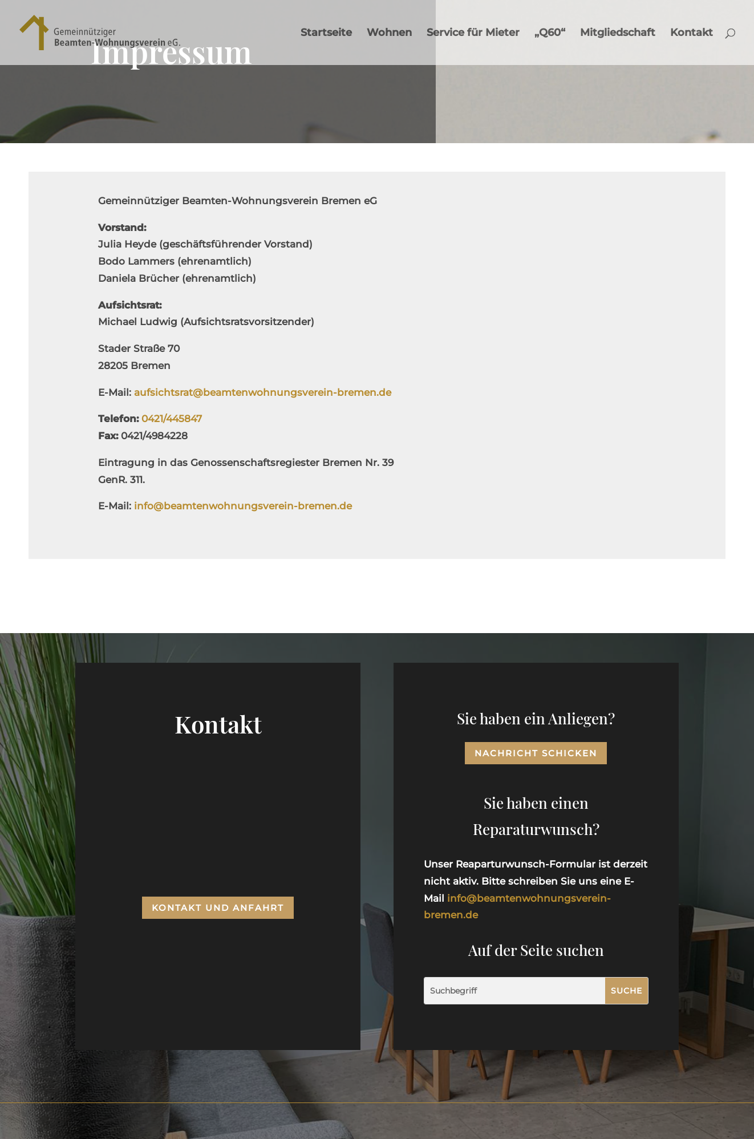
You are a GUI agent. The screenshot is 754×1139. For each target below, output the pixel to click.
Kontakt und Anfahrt (218, 907)
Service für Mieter (473, 34)
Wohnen (389, 34)
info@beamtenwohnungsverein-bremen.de (243, 506)
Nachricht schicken (536, 753)
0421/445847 (171, 418)
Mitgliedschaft (617, 34)
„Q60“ (549, 34)
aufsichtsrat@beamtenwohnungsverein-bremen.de (262, 392)
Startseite (326, 34)
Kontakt (691, 34)
